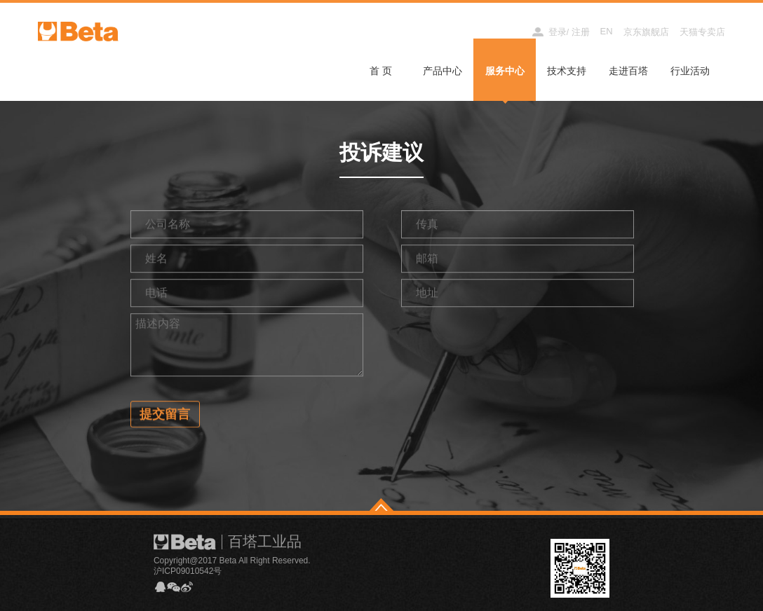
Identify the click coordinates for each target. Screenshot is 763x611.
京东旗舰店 (646, 32)
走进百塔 (628, 70)
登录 (557, 32)
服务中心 (505, 70)
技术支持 (566, 70)
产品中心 (442, 70)
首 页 (381, 70)
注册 (581, 32)
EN (606, 31)
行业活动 (690, 70)
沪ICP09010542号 (188, 571)
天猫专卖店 (702, 32)
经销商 (505, 31)
